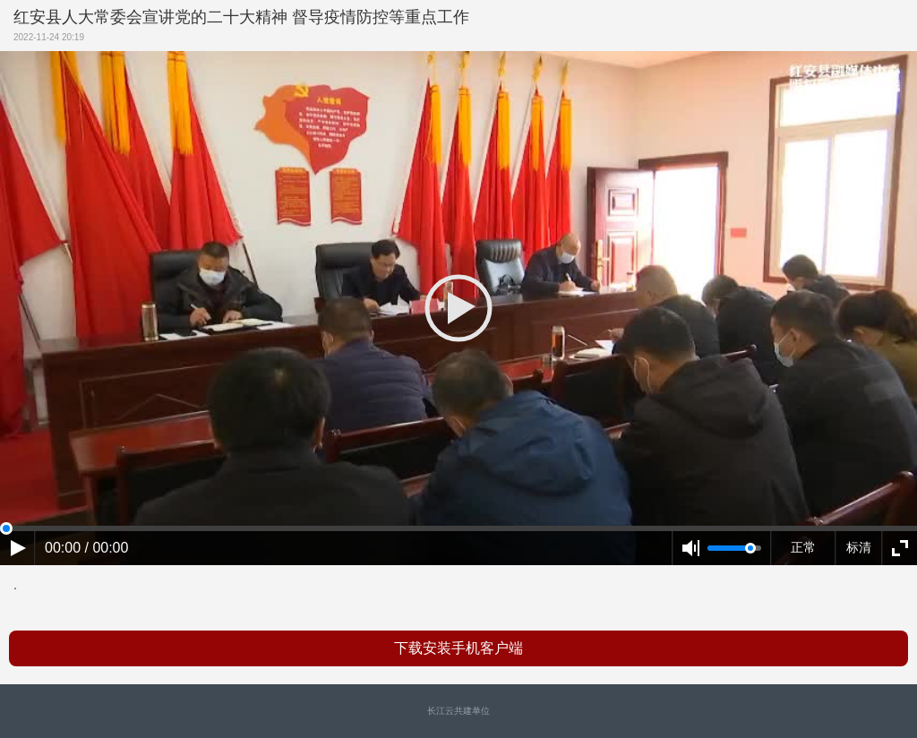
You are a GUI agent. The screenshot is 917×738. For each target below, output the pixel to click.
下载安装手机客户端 (458, 648)
